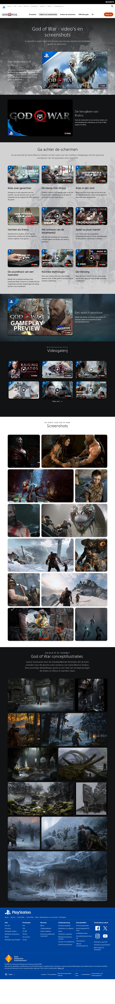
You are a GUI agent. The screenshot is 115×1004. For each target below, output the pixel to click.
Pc (93, 12)
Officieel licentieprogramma (82, 943)
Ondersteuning (58, 6)
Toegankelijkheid (45, 926)
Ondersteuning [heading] (64, 920)
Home (6, 915)
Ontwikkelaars (80, 939)
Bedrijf (7, 935)
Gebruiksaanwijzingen (65, 942)
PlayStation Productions (12, 932)
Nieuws (42, 6)
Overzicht (32, 12)
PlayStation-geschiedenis (12, 937)
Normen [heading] (43, 920)
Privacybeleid (52, 972)
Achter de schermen (67, 12)
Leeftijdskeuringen (82, 931)
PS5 (15, 6)
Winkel (49, 6)
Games (9, 6)
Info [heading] (6, 920)
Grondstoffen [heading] (81, 920)
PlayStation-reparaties (65, 932)
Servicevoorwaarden (82, 923)
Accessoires (34, 6)
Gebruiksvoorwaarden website (64, 972)
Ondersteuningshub (64, 923)
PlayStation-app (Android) (102, 943)
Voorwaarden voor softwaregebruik (97, 972)
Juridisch (43, 972)
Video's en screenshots (48, 12)
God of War (20, 915)
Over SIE (7, 923)
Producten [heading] (27, 920)
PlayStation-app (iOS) (100, 940)
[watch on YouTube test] (102, 83)
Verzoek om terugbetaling (66, 940)
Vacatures (8, 926)
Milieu (42, 923)
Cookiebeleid (86, 972)
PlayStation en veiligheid (65, 926)
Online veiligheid (45, 929)
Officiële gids (84, 12)
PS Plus (26, 6)
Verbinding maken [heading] (101, 920)
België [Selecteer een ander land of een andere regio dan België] (10, 972)
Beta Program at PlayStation (99, 946)
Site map (76, 972)
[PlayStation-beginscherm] (4, 6)
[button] (74, 68)
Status (60, 929)
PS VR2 (25, 929)
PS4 (20, 6)
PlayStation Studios (11, 929)
